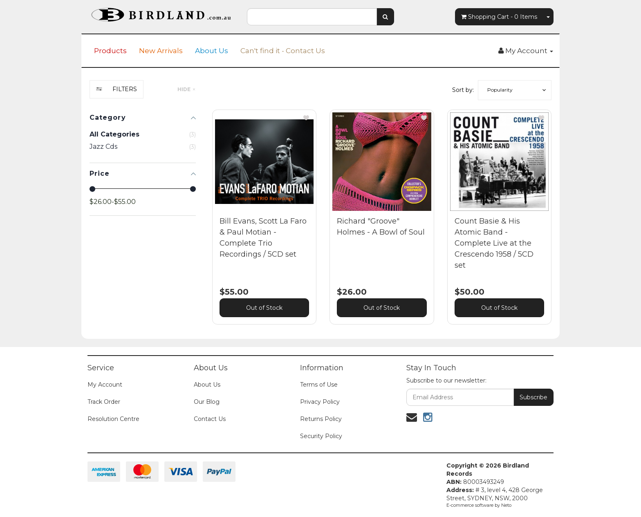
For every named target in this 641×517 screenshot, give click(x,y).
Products (110, 51)
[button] (514, 90)
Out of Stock (264, 307)
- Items (499, 16)
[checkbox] (143, 147)
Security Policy (321, 436)
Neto (506, 505)
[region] (143, 208)
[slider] (92, 189)
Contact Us (210, 419)
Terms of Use (319, 384)
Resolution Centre (113, 419)
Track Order (103, 401)
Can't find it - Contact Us (282, 51)
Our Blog (207, 401)
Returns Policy (321, 419)
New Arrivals (161, 51)
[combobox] (312, 16)
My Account (104, 384)
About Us (211, 51)
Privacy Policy (320, 401)
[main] (381, 223)
